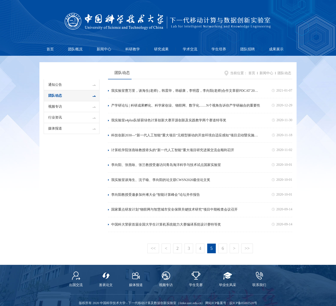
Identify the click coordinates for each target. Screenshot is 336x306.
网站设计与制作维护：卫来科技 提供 (168, 299)
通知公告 (55, 84)
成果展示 (276, 49)
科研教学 (132, 49)
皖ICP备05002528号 (243, 284)
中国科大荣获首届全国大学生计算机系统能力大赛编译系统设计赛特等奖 (166, 209)
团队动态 (55, 95)
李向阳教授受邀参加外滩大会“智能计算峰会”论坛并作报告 (155, 183)
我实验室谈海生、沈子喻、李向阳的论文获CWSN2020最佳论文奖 (160, 169)
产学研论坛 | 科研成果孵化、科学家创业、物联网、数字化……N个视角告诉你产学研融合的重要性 (185, 103)
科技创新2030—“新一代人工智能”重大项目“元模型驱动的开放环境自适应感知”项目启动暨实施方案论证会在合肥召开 (184, 130)
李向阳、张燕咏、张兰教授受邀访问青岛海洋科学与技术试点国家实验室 (166, 156)
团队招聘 (247, 49)
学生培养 (219, 49)
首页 (50, 49)
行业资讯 (55, 117)
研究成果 (161, 49)
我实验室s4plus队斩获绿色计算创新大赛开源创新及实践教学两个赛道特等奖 (168, 116)
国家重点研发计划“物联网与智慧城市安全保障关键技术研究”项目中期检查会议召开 (174, 196)
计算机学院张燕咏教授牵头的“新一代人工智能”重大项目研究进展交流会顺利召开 (172, 143)
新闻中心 (104, 49)
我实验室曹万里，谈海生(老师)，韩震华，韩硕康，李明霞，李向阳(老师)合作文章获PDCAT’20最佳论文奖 (184, 90)
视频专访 (55, 106)
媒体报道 (55, 128)
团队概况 (75, 49)
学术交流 (190, 49)
